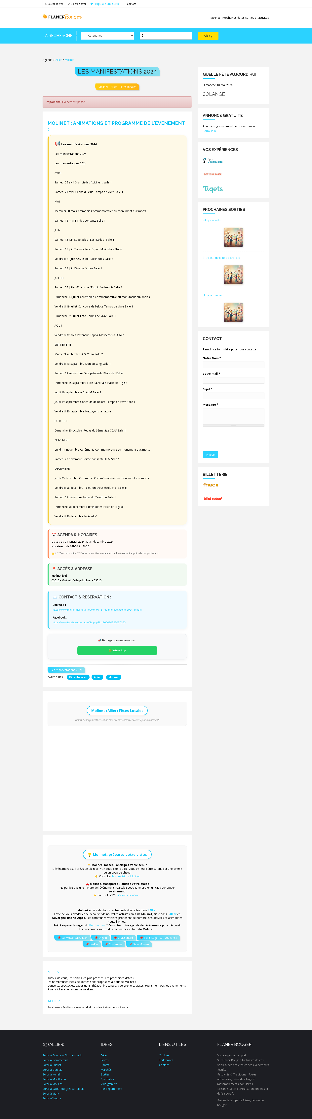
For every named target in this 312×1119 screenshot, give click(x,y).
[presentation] (233, 439)
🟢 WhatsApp (117, 650)
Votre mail (211, 373)
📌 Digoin (100, 937)
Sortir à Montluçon (55, 1079)
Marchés (106, 1069)
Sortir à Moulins (53, 1083)
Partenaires (166, 1060)
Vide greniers (109, 1083)
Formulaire (210, 131)
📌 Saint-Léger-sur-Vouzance (158, 937)
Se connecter (54, 4)
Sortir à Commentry (55, 1060)
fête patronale (211, 220)
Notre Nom (212, 358)
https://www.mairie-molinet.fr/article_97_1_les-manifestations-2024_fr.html (98, 609)
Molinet (70, 60)
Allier (59, 60)
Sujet (208, 389)
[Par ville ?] (166, 36)
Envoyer (210, 455)
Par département (112, 1088)
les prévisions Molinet (126, 876)
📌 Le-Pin (92, 944)
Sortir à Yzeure (52, 1098)
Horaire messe (212, 295)
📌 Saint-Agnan (139, 944)
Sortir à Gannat (52, 1069)
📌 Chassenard (123, 937)
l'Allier (152, 910)
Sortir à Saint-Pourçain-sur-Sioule (64, 1088)
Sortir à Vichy (51, 1093)
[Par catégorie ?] (107, 36)
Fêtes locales (78, 677)
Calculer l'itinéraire (129, 895)
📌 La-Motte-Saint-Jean (72, 937)
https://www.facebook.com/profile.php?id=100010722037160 (90, 622)
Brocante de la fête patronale (221, 257)
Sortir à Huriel (51, 1074)
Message (210, 404)
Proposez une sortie (105, 4)
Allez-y (208, 36)
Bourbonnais (97, 925)
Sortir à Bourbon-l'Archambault (63, 1055)
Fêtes (104, 1055)
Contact (131, 4)
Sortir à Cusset (52, 1064)
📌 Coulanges (113, 944)
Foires (105, 1060)
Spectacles (108, 1079)
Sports (105, 1064)
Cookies (164, 1055)
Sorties (105, 1074)
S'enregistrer (77, 4)
